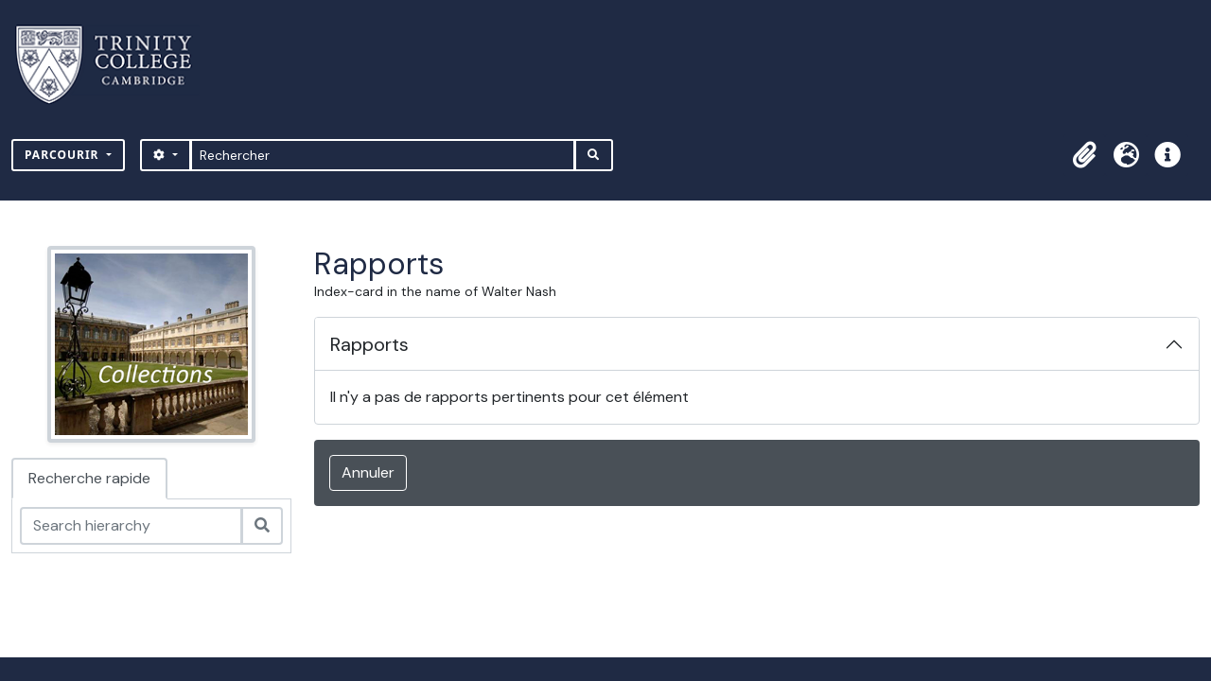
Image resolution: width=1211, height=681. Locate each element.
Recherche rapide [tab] (89, 478)
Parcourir (64, 155)
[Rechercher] (382, 155)
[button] (1084, 155)
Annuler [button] (368, 472)
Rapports (369, 344)
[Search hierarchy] (131, 526)
